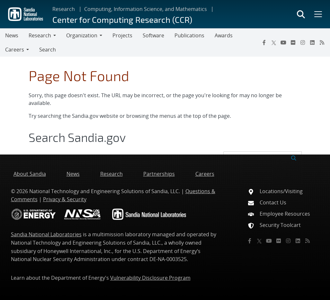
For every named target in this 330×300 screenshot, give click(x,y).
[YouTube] (283, 42)
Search (47, 49)
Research (63, 9)
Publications (189, 35)
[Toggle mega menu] (317, 14)
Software (153, 35)
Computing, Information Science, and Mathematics (145, 9)
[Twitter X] (274, 42)
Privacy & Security (64, 199)
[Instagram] (303, 42)
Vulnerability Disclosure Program (150, 277)
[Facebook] (264, 42)
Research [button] (40, 35)
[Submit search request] (294, 157)
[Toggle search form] (301, 14)
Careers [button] (14, 49)
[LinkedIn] (312, 42)
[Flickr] (293, 42)
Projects (122, 35)
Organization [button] (81, 35)
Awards (224, 35)
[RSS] (322, 42)
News (11, 35)
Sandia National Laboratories (46, 234)
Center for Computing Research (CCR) (122, 19)
